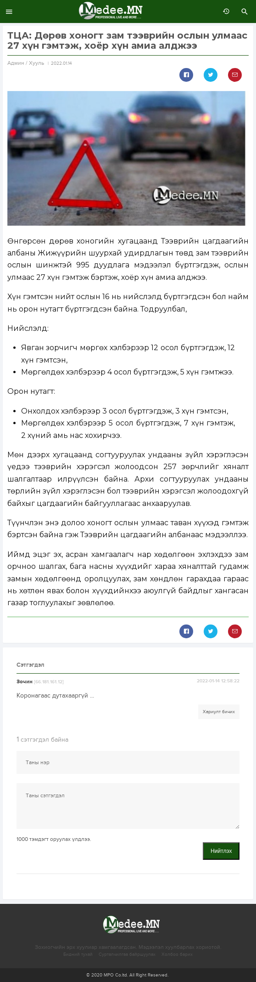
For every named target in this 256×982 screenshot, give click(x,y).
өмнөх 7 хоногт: (224, 11)
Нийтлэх (221, 851)
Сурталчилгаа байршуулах (127, 954)
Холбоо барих (177, 954)
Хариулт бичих (219, 712)
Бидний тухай (78, 954)
